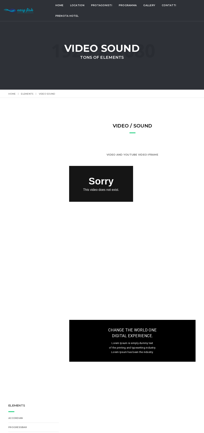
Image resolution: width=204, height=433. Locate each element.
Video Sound (17, 219)
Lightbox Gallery (20, 238)
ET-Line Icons (17, 174)
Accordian (15, 137)
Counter (14, 229)
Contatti (170, 5)
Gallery (150, 5)
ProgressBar (17, 146)
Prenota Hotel (67, 15)
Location (78, 5)
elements (27, 93)
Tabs (11, 201)
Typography (16, 210)
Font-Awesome (18, 183)
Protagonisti (102, 5)
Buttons (14, 155)
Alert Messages (19, 192)
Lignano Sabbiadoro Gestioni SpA (135, 424)
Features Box (17, 165)
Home (60, 5)
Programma (129, 5)
